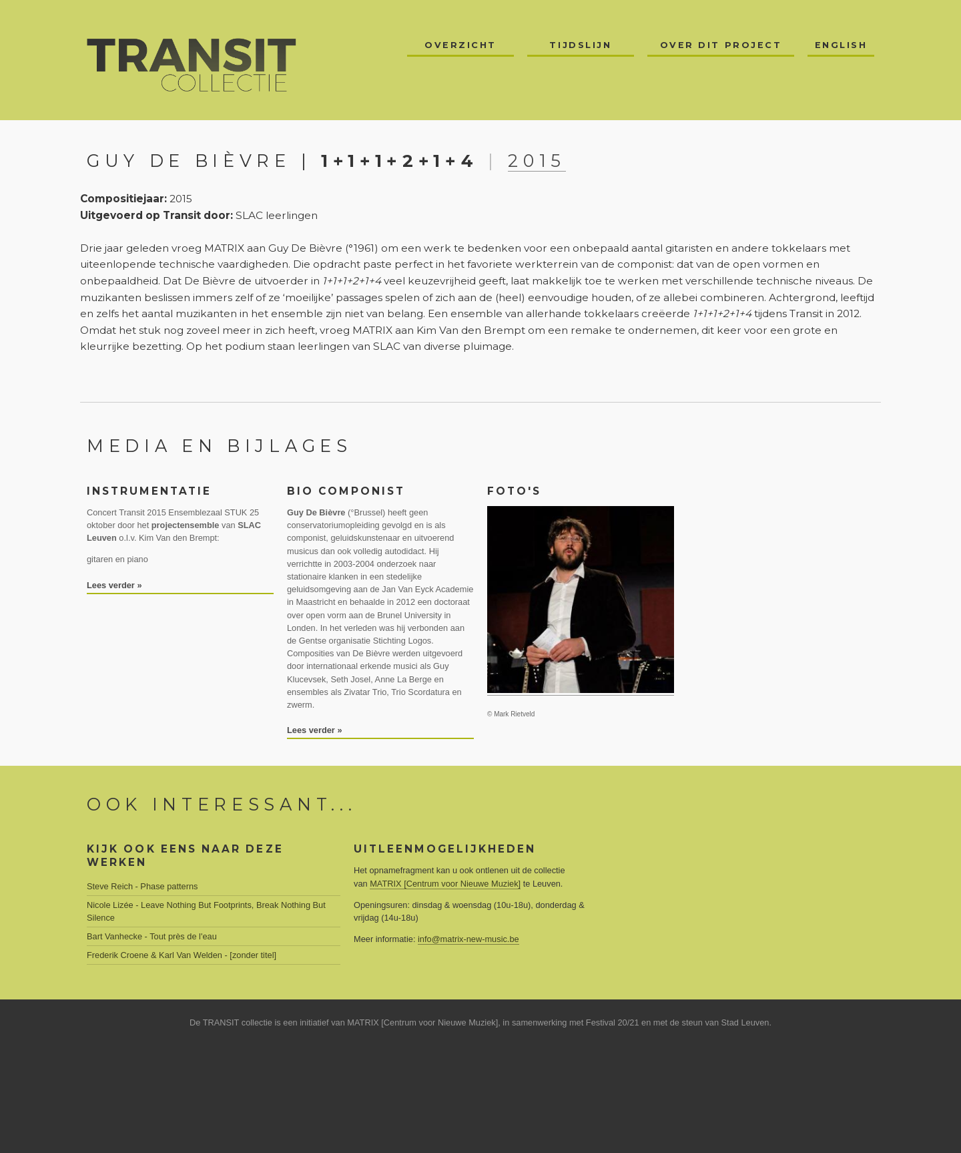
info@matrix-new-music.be (468, 939)
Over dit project (721, 45)
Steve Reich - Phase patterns (142, 886)
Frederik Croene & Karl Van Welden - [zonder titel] (181, 955)
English (841, 45)
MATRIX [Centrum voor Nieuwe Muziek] (445, 884)
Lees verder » (114, 585)
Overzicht (460, 45)
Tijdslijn (580, 45)
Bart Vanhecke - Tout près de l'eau (152, 936)
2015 (537, 160)
